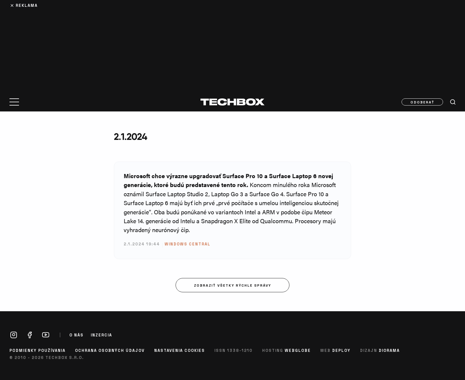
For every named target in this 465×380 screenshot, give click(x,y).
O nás (76, 335)
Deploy (341, 350)
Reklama (27, 5)
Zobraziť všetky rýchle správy (232, 285)
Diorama (389, 350)
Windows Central (188, 244)
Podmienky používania (37, 350)
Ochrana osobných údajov (110, 350)
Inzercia (101, 335)
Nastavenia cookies (179, 350)
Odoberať (422, 102)
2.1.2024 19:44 (142, 244)
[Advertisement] (232, 45)
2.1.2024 (130, 136)
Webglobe (298, 350)
